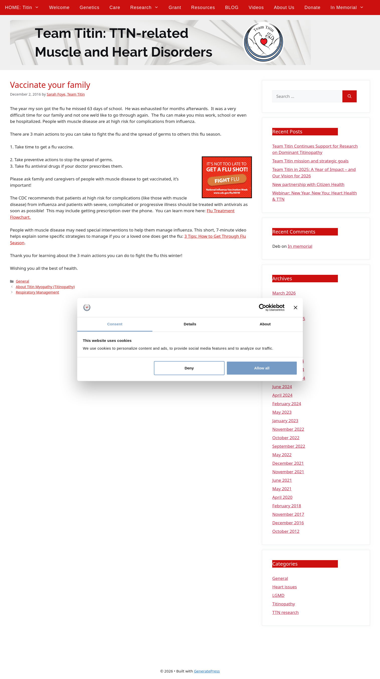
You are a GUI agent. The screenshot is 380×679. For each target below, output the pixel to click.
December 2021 (288, 463)
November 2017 (288, 514)
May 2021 (282, 489)
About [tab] (265, 324)
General (22, 281)
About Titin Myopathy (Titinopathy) (45, 286)
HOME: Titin (24, 7)
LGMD (278, 595)
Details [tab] (190, 324)
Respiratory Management (37, 292)
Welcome (59, 7)
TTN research (285, 612)
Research (147, 7)
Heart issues (284, 587)
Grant (175, 7)
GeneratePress (207, 670)
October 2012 (285, 531)
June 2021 (282, 480)
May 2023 (282, 412)
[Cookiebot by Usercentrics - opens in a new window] (262, 307)
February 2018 (286, 506)
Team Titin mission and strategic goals (310, 161)
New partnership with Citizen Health (308, 184)
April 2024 (282, 395)
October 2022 (285, 437)
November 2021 (288, 472)
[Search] (349, 96)
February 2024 (286, 403)
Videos (256, 7)
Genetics (90, 7)
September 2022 (288, 446)
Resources (203, 7)
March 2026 (284, 293)
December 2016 (288, 523)
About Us (284, 7)
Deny (189, 368)
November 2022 (288, 429)
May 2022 (282, 455)
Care (115, 7)
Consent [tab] (115, 324)
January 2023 (285, 420)
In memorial (350, 7)
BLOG (232, 7)
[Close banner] (295, 307)
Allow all (261, 368)
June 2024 (282, 386)
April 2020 (282, 497)
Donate (313, 7)
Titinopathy (283, 604)
